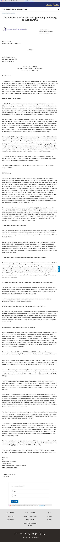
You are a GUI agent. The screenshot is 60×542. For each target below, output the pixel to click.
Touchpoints (41, 505)
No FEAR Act (30, 519)
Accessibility (10, 519)
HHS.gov (49, 516)
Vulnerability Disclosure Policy (30, 524)
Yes (15, 491)
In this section (14, 9)
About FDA (10, 516)
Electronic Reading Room (8, 13)
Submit (14, 501)
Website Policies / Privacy (30, 516)
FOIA (49, 512)
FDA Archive (10, 512)
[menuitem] (30, 475)
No (15, 495)
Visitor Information (30, 512)
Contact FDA (19, 533)
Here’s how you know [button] (29, 0)
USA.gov (49, 519)
